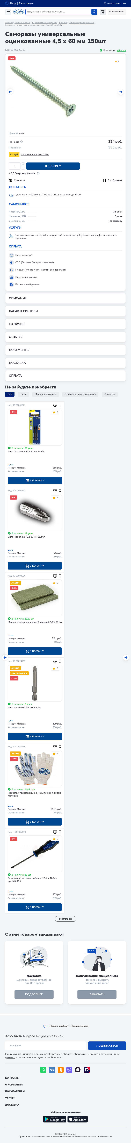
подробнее (34, 995)
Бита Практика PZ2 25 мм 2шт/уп (26, 537)
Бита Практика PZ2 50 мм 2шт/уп (26, 451)
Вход (13, 3)
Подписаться (107, 1046)
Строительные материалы (44, 22)
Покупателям (15, 1091)
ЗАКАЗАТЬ (97, 995)
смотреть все (65, 919)
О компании (14, 1084)
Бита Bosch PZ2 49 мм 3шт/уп (24, 708)
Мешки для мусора (45, 394)
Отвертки (109, 394)
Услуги (10, 1098)
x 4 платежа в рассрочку (35, 154)
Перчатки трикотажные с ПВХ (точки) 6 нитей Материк (34, 795)
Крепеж (63, 22)
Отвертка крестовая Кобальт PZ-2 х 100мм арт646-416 (32, 880)
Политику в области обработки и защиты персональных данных (62, 1055)
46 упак (121, 50)
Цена (10, 464)
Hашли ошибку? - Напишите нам (65, 1026)
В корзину (52, 166)
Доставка (12, 1105)
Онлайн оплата (116, 11)
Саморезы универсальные (81, 22)
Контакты (12, 1078)
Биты (23, 394)
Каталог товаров (22, 22)
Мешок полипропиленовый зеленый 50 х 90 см (35, 622)
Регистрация (26, 3)
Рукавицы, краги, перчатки (80, 394)
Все (10, 394)
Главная (9, 22)
